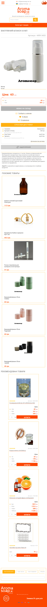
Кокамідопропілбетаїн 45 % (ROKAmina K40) (22, 403)
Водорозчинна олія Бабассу (17, 450)
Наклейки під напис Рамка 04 (17, 547)
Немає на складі (23, 108)
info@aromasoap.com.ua (24, 1)
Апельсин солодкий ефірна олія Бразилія (21, 498)
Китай (2, 88)
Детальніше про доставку (38, 141)
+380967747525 (23, 4)
